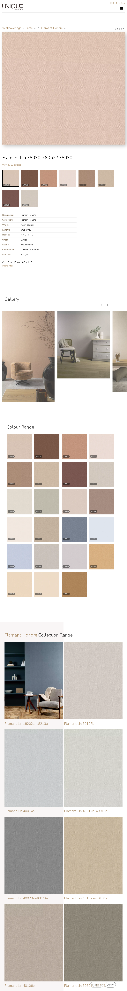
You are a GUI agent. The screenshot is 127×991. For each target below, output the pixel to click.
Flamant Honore (52, 28)
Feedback (96, 984)
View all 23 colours (11, 164)
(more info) (7, 265)
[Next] (123, 29)
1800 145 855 (117, 3)
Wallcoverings (11, 28)
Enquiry (110, 984)
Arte (29, 28)
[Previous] (115, 29)
